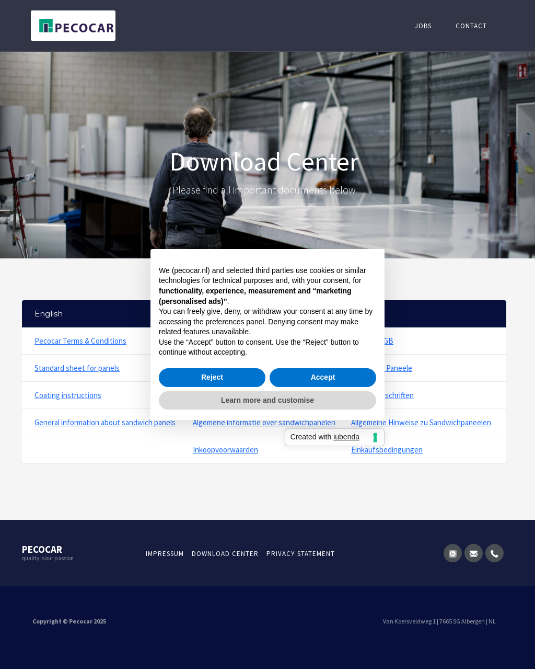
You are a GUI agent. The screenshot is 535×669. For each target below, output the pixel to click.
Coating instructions (67, 395)
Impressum (165, 553)
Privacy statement (300, 553)
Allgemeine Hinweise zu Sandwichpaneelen (421, 422)
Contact (471, 25)
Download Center (225, 553)
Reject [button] (212, 377)
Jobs (423, 25)
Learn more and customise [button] (267, 400)
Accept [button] (323, 377)
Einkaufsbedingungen (387, 450)
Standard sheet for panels (77, 368)
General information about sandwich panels (105, 422)
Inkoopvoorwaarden (225, 450)
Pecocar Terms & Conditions (80, 341)
